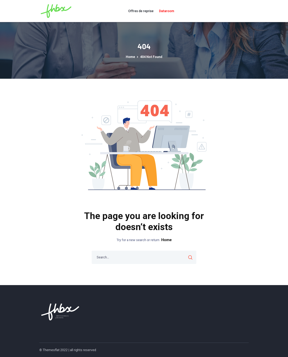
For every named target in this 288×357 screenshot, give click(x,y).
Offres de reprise (141, 11)
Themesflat (51, 350)
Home (166, 240)
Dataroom (166, 11)
